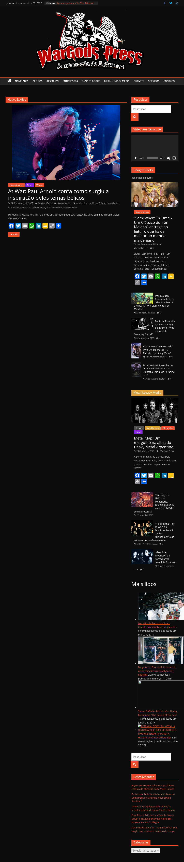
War (49, 207)
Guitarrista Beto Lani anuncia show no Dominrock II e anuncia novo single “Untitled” (153, 798)
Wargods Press (70, 207)
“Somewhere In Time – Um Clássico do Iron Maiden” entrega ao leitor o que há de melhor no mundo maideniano (153, 229)
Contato (169, 81)
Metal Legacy (152, 428)
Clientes (138, 81)
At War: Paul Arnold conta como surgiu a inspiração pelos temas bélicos (58, 194)
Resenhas (53, 81)
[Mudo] (168, 158)
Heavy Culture (16, 185)
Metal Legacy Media (116, 81)
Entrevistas (70, 81)
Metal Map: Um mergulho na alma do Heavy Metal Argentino (153, 442)
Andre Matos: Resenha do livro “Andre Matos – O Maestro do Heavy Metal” (157, 350)
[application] (154, 148)
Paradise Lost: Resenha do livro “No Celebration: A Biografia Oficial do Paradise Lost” (159, 370)
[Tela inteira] (174, 158)
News (29, 185)
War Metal (57, 207)
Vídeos (39, 185)
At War (79, 203)
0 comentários (62, 203)
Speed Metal (26, 207)
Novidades (21, 81)
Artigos (37, 81)
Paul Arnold (13, 207)
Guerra (87, 203)
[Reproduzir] (135, 158)
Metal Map (168, 428)
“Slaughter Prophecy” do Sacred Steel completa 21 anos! (165, 557)
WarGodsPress (45, 203)
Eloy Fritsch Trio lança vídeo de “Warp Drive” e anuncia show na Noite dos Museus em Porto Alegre (152, 819)
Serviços (153, 81)
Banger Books (91, 81)
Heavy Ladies (113, 203)
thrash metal (39, 207)
